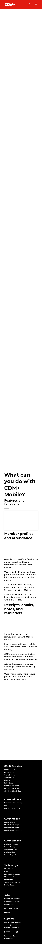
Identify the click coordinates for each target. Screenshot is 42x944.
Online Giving (9, 847)
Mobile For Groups (11, 827)
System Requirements (12, 882)
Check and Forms (10, 877)
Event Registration (11, 786)
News (6, 871)
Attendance (9, 772)
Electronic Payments (12, 874)
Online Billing (9, 852)
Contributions (9, 775)
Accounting (9, 778)
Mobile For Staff (10, 822)
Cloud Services (9, 869)
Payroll (7, 780)
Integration (8, 879)
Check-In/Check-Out (12, 791)
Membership (9, 770)
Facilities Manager (11, 788)
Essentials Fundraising (13, 803)
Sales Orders (9, 783)
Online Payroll (10, 855)
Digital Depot (9, 885)
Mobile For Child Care (13, 830)
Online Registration (12, 849)
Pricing (7, 912)
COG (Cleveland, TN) (12, 808)
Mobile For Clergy (11, 825)
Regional (7, 806)
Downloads (8, 938)
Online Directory (11, 844)
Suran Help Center (11, 936)
